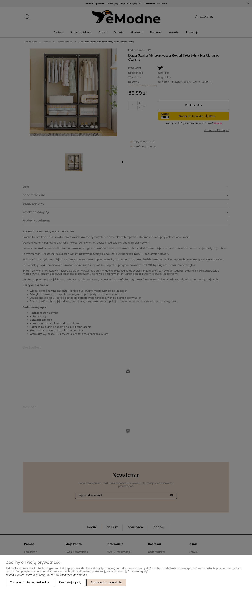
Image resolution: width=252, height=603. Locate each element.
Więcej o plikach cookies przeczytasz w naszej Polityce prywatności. (47, 575)
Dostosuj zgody (70, 583)
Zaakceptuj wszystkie (106, 583)
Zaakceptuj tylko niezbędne (29, 583)
